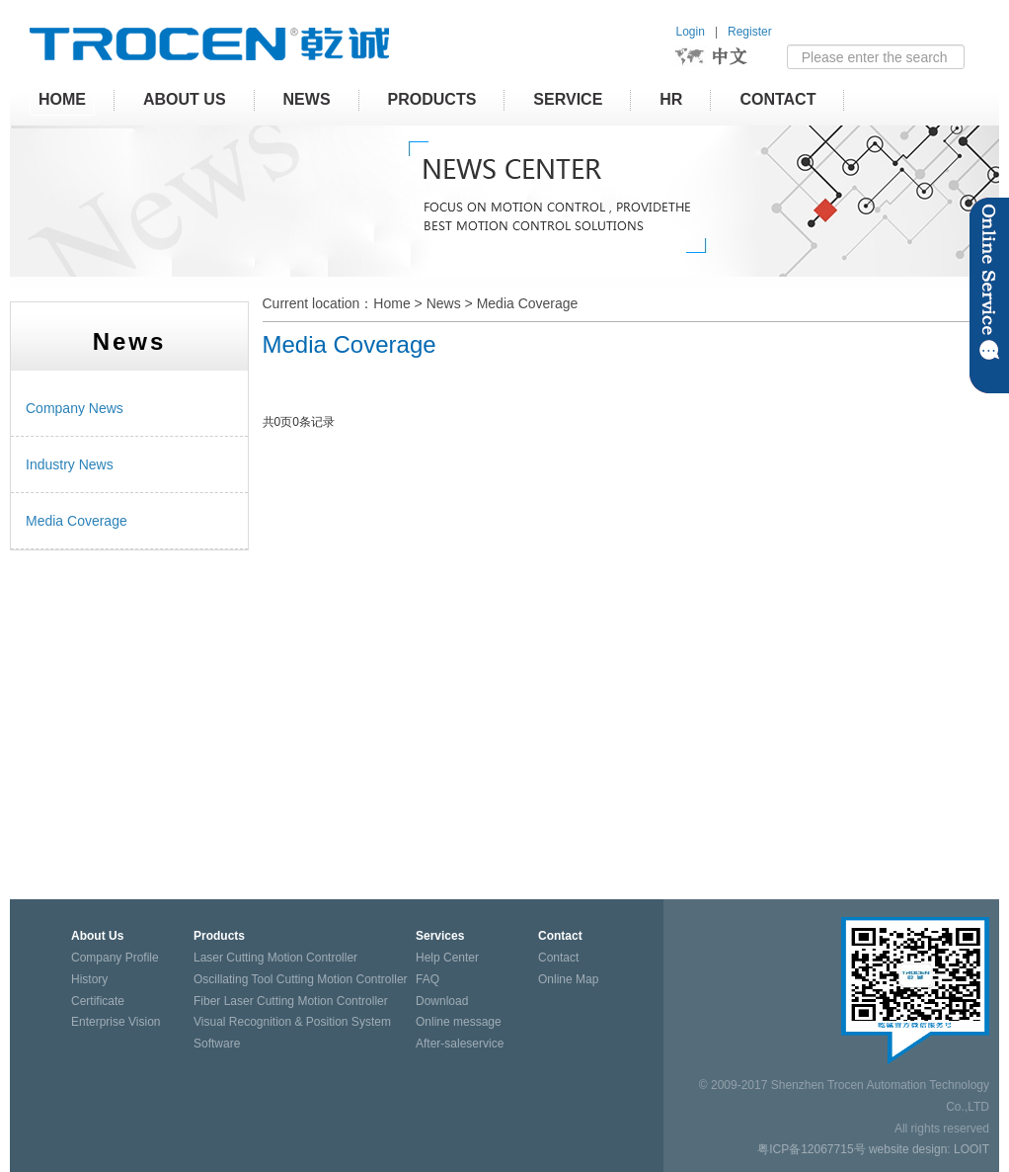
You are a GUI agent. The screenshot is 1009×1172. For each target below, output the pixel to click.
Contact (777, 99)
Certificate (97, 1001)
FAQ (427, 979)
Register (750, 32)
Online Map (568, 979)
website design (908, 1149)
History (89, 979)
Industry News (70, 464)
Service (567, 99)
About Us (184, 99)
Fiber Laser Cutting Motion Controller (291, 1001)
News (307, 99)
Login (690, 32)
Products (432, 99)
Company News (74, 408)
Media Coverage (528, 303)
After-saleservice (460, 1043)
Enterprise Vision (116, 1022)
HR (671, 99)
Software (217, 1043)
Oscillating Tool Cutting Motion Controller (301, 979)
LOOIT (971, 1149)
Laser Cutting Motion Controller (275, 957)
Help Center (447, 957)
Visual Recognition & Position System (292, 1022)
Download (442, 1001)
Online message (459, 1022)
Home (391, 303)
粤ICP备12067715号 (811, 1149)
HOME (62, 99)
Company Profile (115, 957)
